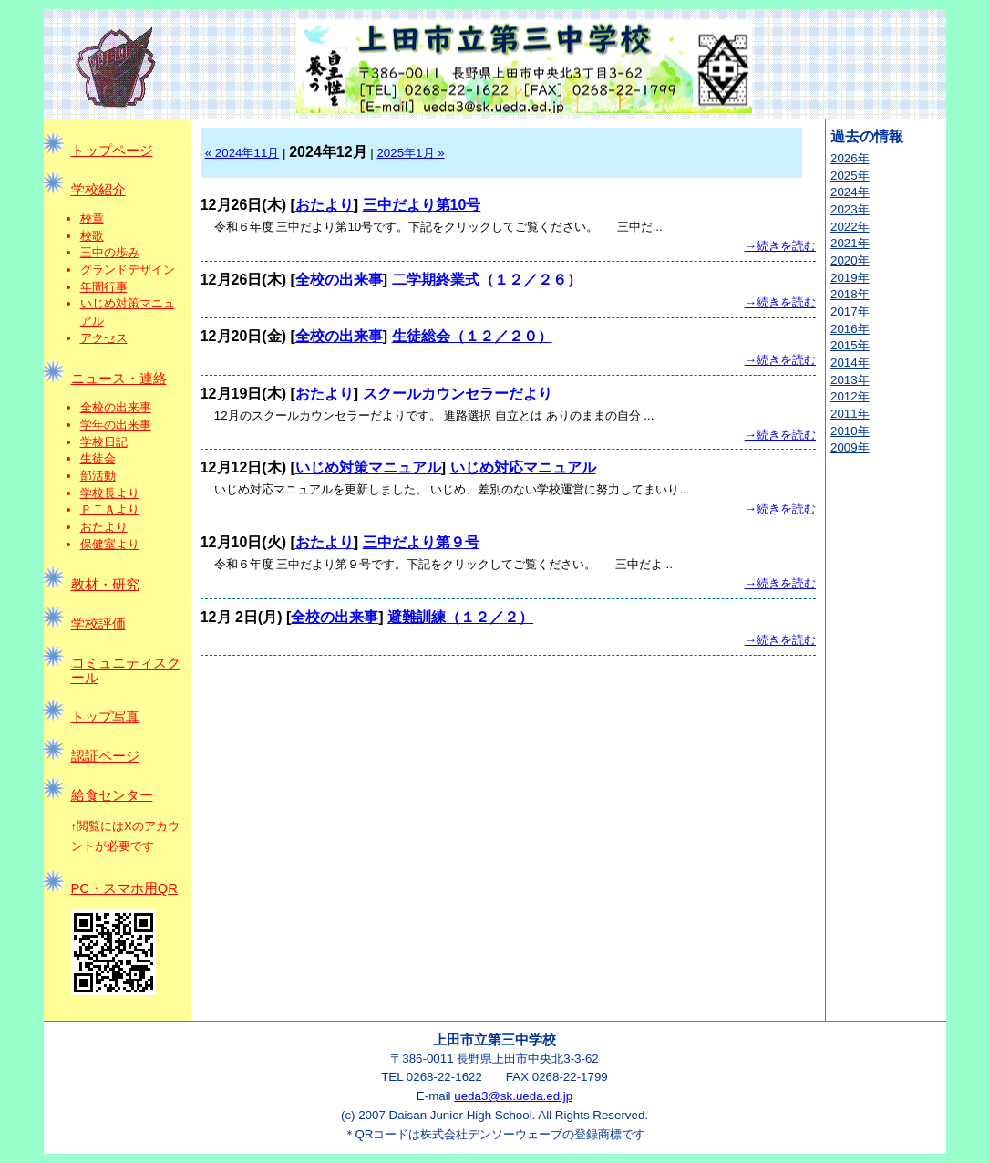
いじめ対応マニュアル (523, 467)
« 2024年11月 (242, 153)
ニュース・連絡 (119, 378)
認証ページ (105, 756)
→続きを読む (780, 246)
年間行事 (104, 287)
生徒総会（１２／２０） (472, 336)
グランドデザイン (127, 269)
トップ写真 (105, 717)
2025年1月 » (410, 153)
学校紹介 (98, 189)
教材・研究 (105, 584)
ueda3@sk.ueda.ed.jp (513, 1096)
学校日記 (104, 442)
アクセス (104, 338)
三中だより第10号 (422, 205)
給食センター (112, 795)
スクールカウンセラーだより (457, 393)
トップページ (112, 150)
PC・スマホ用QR (124, 888)
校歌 (92, 236)
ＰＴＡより (109, 509)
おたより (104, 527)
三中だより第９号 (421, 542)
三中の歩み (109, 252)
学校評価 (98, 624)
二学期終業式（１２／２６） (487, 279)
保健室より (109, 544)
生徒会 (98, 458)
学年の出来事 (115, 424)
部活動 (98, 476)
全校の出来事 (115, 407)
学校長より (109, 493)
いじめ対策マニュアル (368, 467)
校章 (92, 218)
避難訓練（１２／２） (460, 617)
